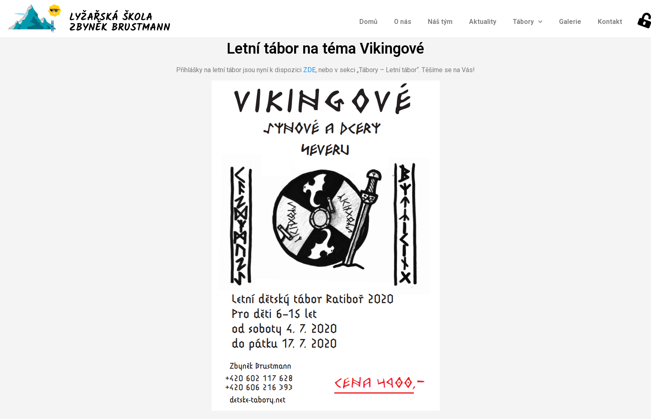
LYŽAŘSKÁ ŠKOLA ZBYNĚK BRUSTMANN (119, 22)
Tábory (527, 21)
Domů (368, 22)
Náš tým (440, 22)
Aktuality (482, 22)
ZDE (309, 70)
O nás (402, 22)
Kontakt (610, 22)
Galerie (570, 22)
